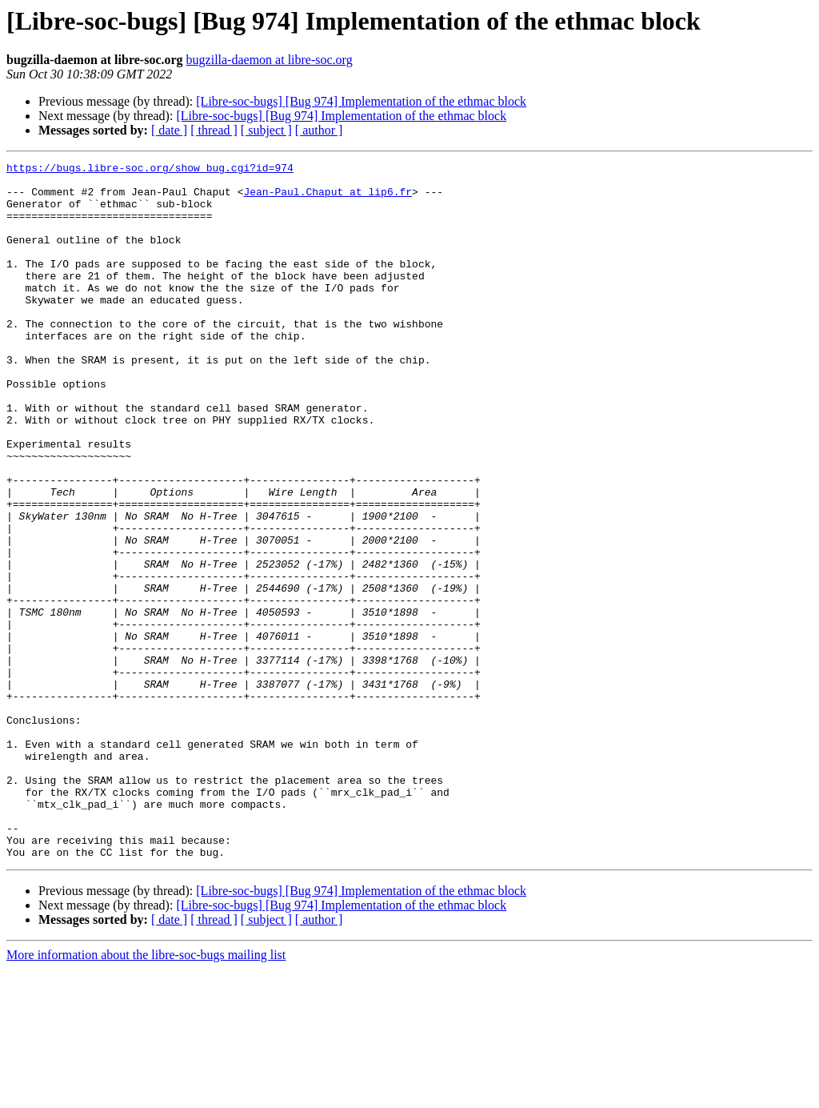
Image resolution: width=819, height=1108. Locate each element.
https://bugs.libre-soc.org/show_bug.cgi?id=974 (150, 170)
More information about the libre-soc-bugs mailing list (146, 1094)
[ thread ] (214, 130)
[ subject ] (266, 130)
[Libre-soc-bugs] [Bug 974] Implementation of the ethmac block (361, 101)
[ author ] (319, 130)
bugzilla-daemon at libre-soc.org (269, 59)
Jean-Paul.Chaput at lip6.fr (327, 198)
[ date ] (169, 130)
